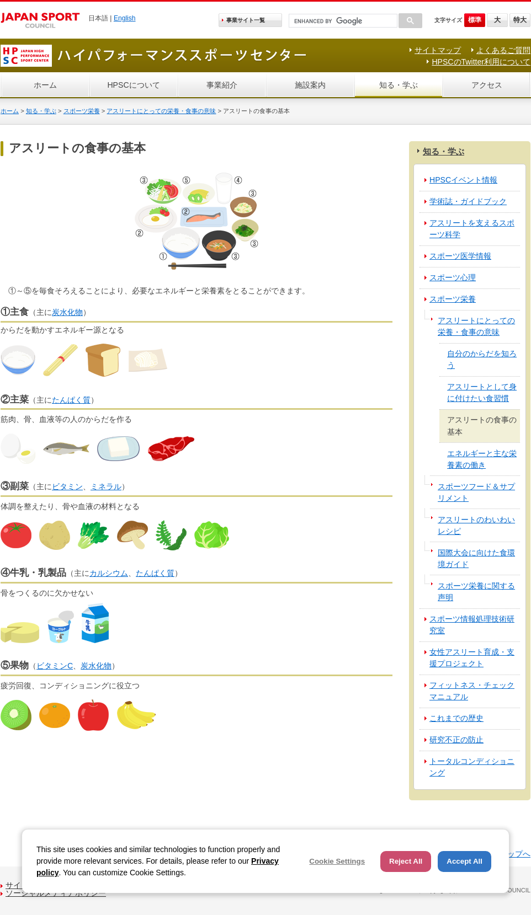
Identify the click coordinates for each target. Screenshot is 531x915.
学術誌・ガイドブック (468, 201)
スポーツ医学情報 (460, 256)
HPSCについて (133, 85)
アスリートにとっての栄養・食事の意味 (161, 111)
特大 (520, 20)
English (125, 18)
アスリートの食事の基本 (482, 425)
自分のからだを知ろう (482, 359)
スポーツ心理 (452, 277)
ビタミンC (54, 665)
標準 (474, 20)
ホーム (45, 85)
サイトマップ (438, 50)
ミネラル (106, 486)
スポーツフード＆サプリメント (476, 492)
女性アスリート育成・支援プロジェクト (471, 658)
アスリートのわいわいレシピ (476, 525)
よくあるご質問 (503, 50)
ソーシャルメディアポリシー (56, 893)
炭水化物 (67, 312)
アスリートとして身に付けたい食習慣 (482, 392)
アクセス (486, 85)
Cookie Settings (337, 861)
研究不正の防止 (456, 739)
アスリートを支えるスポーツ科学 (471, 228)
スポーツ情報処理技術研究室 (471, 624)
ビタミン (67, 486)
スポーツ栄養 (81, 111)
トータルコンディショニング (471, 767)
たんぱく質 (71, 399)
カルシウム (108, 573)
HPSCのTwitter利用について (481, 61)
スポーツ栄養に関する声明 (476, 591)
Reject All (405, 861)
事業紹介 (221, 85)
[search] (342, 21)
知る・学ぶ (398, 85)
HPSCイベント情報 (463, 179)
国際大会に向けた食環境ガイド (476, 558)
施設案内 (310, 85)
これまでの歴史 (456, 718)
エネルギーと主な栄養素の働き (482, 459)
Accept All (464, 861)
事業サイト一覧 (245, 20)
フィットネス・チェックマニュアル (471, 691)
